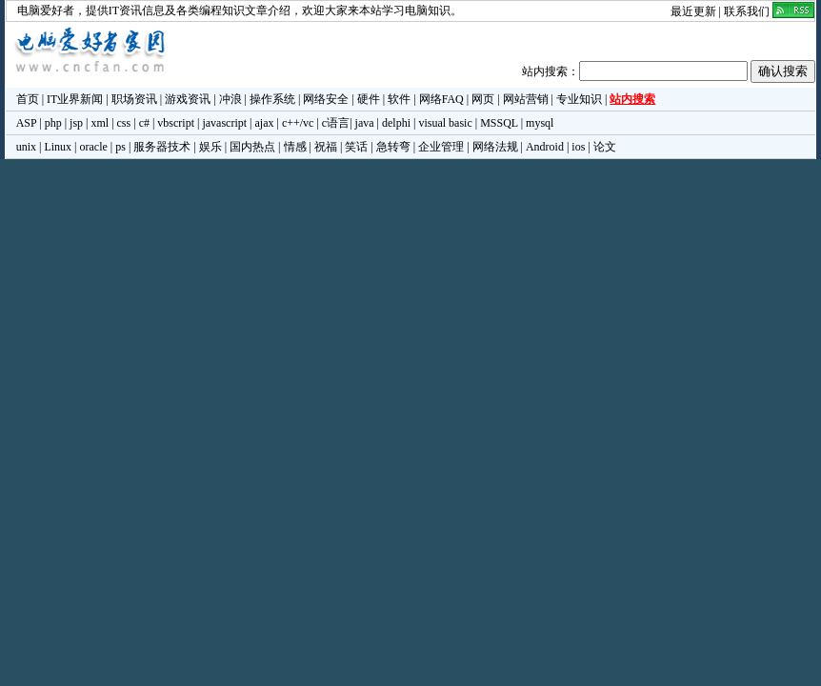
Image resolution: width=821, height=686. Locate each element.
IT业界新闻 (75, 99)
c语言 (336, 123)
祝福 (325, 146)
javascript (224, 123)
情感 (295, 146)
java (364, 123)
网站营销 (526, 99)
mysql (539, 123)
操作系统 (272, 99)
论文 (604, 146)
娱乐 (210, 146)
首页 (27, 99)
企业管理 (441, 146)
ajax (264, 123)
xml (99, 123)
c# (144, 123)
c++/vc (298, 123)
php (53, 123)
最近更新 (693, 11)
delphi (396, 123)
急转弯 (393, 146)
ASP (26, 123)
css (124, 123)
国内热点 (252, 146)
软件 (399, 99)
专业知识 (579, 99)
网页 (482, 99)
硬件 (368, 99)
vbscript (175, 123)
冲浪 (230, 99)
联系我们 (747, 11)
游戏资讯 (187, 99)
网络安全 (326, 99)
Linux (57, 146)
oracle (93, 146)
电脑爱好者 (45, 10)
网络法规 (495, 146)
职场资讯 (134, 99)
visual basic (444, 123)
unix (26, 146)
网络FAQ (441, 99)
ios (578, 146)
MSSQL (499, 123)
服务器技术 (161, 146)
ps (120, 146)
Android (545, 146)
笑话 (356, 146)
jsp (76, 123)
